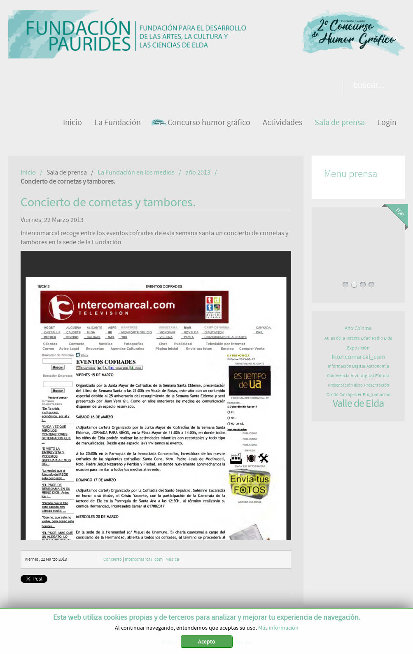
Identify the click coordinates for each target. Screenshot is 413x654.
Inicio (28, 172)
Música (172, 559)
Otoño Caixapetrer (344, 394)
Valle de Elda (358, 403)
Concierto (112, 559)
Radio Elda (382, 338)
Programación (376, 394)
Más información (278, 628)
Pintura (382, 375)
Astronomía (377, 366)
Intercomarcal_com (144, 559)
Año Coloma (358, 329)
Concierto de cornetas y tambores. (108, 203)
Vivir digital (362, 375)
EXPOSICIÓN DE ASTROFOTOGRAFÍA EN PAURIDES (358, 242)
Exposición (358, 348)
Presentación (376, 385)
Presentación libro (345, 385)
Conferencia (338, 375)
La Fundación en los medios (136, 172)
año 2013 (197, 172)
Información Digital (346, 366)
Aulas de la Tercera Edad (347, 338)
